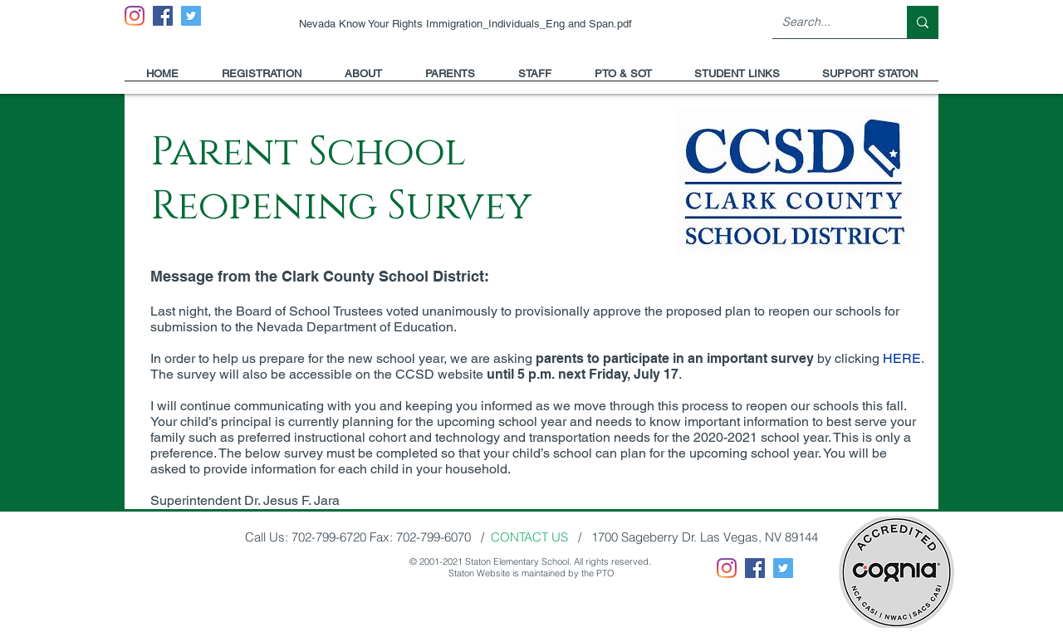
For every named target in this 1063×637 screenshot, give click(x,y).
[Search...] (827, 22)
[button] (363, 78)
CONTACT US (529, 537)
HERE (902, 358)
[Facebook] (163, 16)
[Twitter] (191, 16)
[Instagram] (135, 16)
